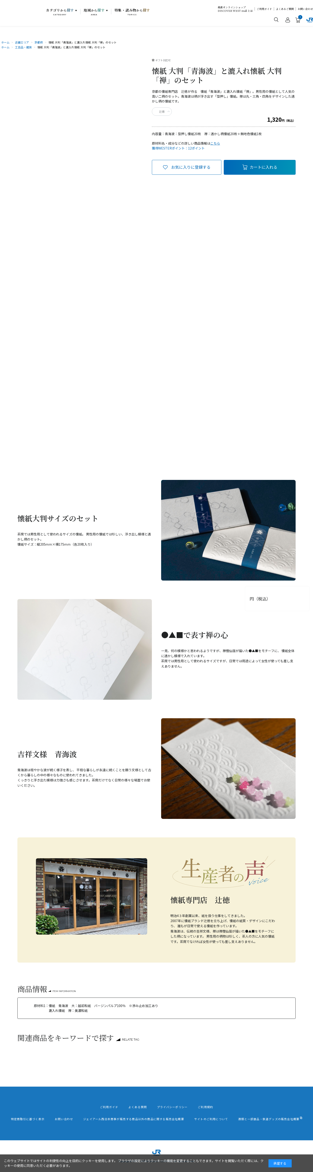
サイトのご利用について (211, 1119)
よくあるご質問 (285, 9)
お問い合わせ (305, 9)
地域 (94, 12)
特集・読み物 (132, 12)
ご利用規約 (205, 1107)
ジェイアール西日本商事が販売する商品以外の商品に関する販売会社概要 (133, 1119)
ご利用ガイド (264, 9)
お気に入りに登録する (191, 167)
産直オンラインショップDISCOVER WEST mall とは (235, 9)
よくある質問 (137, 1107)
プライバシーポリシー (172, 1107)
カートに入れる (263, 167)
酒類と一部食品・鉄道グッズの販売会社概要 (268, 1119)
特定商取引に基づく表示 (28, 1119)
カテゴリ (60, 12)
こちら (215, 143)
